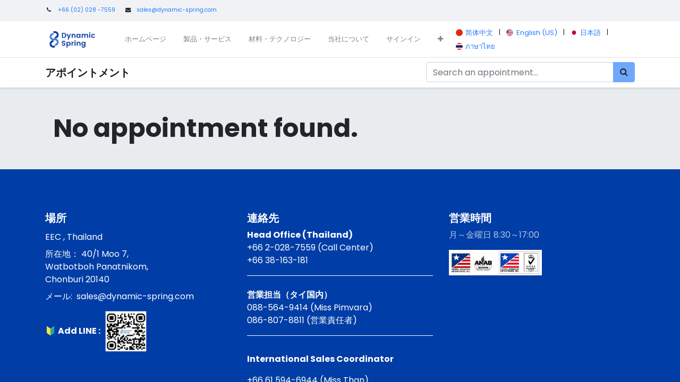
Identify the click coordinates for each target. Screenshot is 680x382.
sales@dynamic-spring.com (177, 10)
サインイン (403, 39)
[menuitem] (145, 39)
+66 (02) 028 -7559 (86, 10)
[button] (440, 39)
